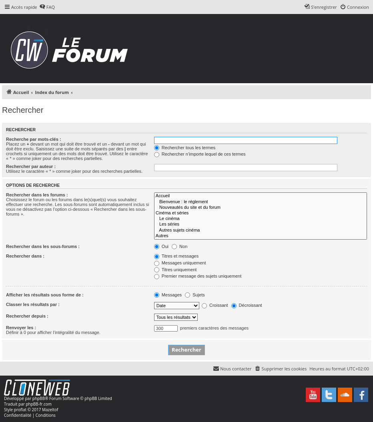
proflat (20, 409)
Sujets (195, 294)
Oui (161, 246)
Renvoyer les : (21, 327)
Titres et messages (176, 256)
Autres (260, 236)
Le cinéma (260, 219)
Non (179, 246)
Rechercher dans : (25, 256)
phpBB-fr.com (39, 404)
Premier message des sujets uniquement (197, 276)
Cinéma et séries (260, 213)
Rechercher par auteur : (31, 166)
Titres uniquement (175, 269)
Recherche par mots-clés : (33, 139)
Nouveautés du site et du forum (260, 207)
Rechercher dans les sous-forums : (43, 246)
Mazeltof (50, 409)
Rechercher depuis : (27, 316)
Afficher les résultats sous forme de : (45, 294)
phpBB (38, 398)
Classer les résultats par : (33, 304)
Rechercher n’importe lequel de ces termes (200, 154)
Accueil (260, 196)
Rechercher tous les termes (185, 147)
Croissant (215, 305)
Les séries (260, 224)
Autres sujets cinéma (260, 230)
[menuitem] (47, 7)
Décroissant (246, 305)
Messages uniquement (180, 262)
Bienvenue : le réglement (260, 202)
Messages (168, 294)
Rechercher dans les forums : (37, 194)
